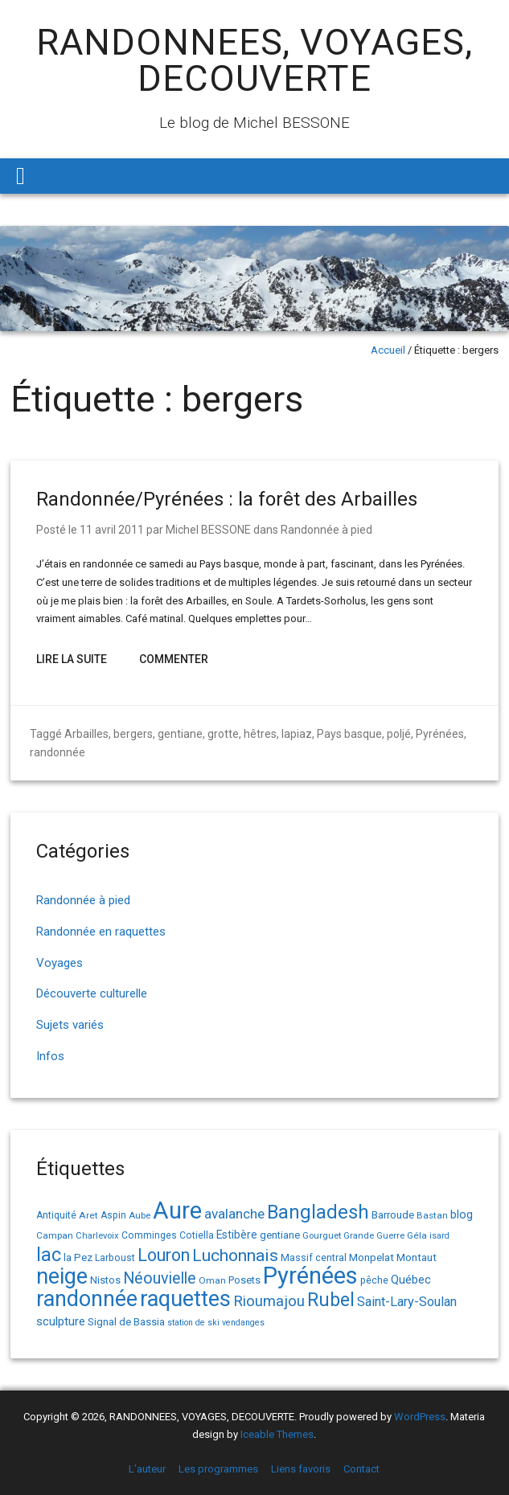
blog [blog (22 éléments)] (461, 1215)
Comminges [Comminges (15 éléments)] (149, 1235)
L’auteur (147, 1469)
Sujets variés (70, 1025)
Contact (361, 1469)
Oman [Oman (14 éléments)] (212, 1280)
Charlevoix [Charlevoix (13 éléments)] (97, 1236)
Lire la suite (71, 659)
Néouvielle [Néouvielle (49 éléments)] (159, 1278)
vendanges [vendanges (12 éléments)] (243, 1322)
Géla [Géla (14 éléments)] (417, 1235)
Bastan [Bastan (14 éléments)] (432, 1215)
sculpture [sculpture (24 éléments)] (60, 1321)
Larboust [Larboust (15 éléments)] (115, 1258)
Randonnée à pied (326, 529)
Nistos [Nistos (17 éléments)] (105, 1280)
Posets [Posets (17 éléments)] (244, 1280)
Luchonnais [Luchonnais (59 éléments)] (235, 1255)
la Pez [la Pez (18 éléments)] (78, 1257)
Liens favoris (300, 1469)
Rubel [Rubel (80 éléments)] (331, 1300)
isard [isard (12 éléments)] (439, 1236)
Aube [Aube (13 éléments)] (139, 1215)
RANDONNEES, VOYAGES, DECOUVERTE (254, 60)
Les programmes (218, 1469)
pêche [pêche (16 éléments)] (374, 1280)
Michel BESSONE (208, 529)
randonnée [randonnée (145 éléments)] (87, 1299)
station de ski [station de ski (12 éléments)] (193, 1322)
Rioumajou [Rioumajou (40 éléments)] (269, 1300)
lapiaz (296, 733)
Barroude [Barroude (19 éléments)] (392, 1214)
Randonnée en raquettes (101, 931)
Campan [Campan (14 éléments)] (54, 1235)
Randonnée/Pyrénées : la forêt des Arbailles (226, 499)
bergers (133, 733)
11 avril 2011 (112, 529)
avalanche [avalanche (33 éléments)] (234, 1214)
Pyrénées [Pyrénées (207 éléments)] (310, 1275)
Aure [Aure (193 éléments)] (177, 1210)
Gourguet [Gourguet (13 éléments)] (321, 1236)
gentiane (180, 733)
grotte (223, 733)
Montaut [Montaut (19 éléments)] (416, 1257)
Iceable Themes (277, 1434)
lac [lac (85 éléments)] (48, 1254)
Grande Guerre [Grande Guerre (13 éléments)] (373, 1236)
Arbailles (86, 733)
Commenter (173, 659)
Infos (50, 1056)
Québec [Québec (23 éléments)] (411, 1279)
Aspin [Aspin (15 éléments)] (113, 1215)
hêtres (260, 733)
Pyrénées (440, 733)
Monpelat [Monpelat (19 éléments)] (371, 1257)
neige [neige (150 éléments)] (62, 1276)
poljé (399, 733)
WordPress (419, 1417)
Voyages (59, 963)
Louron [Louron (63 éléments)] (164, 1255)
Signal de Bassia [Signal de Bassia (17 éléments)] (126, 1322)
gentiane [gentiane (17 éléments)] (280, 1235)
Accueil (388, 350)
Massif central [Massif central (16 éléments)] (314, 1257)
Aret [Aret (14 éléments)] (88, 1215)
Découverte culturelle (91, 993)
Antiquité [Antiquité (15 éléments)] (56, 1215)
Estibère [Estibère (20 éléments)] (236, 1234)
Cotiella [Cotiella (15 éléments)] (196, 1235)
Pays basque (349, 733)
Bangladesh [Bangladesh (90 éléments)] (318, 1212)
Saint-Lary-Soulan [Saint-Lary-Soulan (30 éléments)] (407, 1301)
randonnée (57, 752)
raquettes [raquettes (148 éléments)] (185, 1299)
